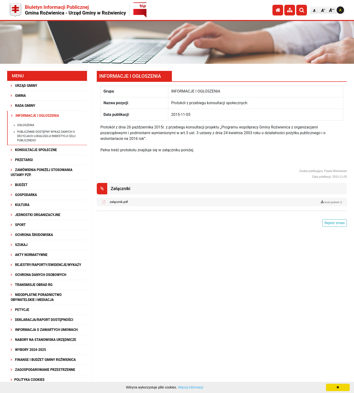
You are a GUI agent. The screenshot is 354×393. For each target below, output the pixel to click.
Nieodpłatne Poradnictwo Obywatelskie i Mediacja (36, 297)
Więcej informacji (190, 387)
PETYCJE (20, 310)
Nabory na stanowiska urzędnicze (43, 340)
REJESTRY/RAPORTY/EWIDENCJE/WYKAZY (46, 265)
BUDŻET (19, 185)
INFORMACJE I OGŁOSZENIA (35, 116)
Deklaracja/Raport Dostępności (42, 320)
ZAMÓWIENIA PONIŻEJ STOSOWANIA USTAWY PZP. (42, 172)
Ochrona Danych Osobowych (38, 275)
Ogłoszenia (25, 125)
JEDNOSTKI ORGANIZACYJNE (35, 215)
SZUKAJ (19, 245)
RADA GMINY (23, 106)
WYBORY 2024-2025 (28, 350)
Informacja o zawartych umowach (44, 330)
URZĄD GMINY (24, 86)
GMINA (18, 96)
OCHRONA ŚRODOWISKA (32, 235)
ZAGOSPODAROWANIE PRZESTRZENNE (43, 370)
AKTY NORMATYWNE (29, 255)
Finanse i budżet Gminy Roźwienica (43, 360)
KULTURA (20, 205)
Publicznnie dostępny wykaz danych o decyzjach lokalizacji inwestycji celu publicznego (46, 136)
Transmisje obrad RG (32, 285)
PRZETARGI (22, 160)
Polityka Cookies (27, 380)
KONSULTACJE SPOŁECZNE (34, 150)
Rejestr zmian (335, 223)
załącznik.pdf (119, 202)
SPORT (18, 225)
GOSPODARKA (24, 195)
